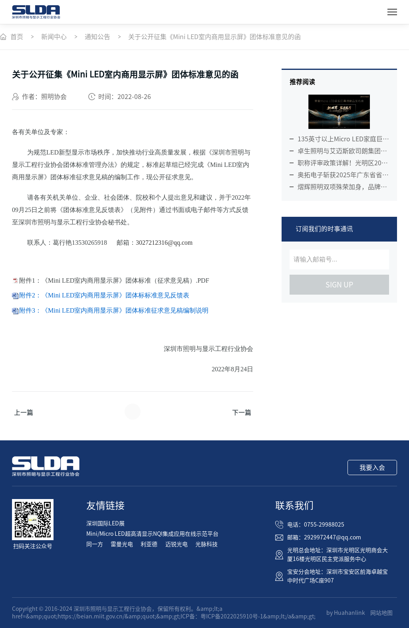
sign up (339, 284)
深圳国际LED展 (105, 523)
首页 (16, 37)
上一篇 (23, 412)
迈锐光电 (176, 544)
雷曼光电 (122, 544)
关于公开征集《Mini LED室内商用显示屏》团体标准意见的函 (214, 37)
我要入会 (372, 467)
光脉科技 (206, 544)
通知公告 (97, 37)
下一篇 (241, 412)
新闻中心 (54, 37)
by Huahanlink (345, 613)
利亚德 (149, 544)
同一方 (94, 544)
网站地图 (381, 613)
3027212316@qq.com (164, 242)
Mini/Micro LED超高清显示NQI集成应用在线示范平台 (152, 534)
